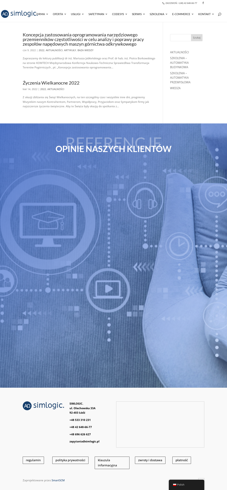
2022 (41, 50)
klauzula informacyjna (107, 462)
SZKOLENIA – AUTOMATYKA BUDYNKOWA (179, 62)
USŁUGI (76, 14)
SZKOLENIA (157, 14)
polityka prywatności (70, 460)
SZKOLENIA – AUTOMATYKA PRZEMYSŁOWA (180, 77)
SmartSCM (58, 480)
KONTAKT (204, 14)
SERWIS (137, 14)
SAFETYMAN (96, 14)
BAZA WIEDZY (85, 50)
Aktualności (179, 52)
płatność (182, 460)
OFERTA (58, 14)
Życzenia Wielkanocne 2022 (51, 83)
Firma (41, 14)
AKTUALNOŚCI (54, 50)
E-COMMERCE (181, 14)
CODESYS (118, 14)
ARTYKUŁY (70, 50)
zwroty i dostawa (150, 460)
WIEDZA (175, 88)
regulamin (33, 460)
